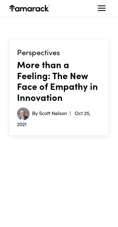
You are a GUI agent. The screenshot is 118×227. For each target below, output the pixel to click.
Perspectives (38, 52)
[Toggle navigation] (101, 8)
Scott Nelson (53, 112)
